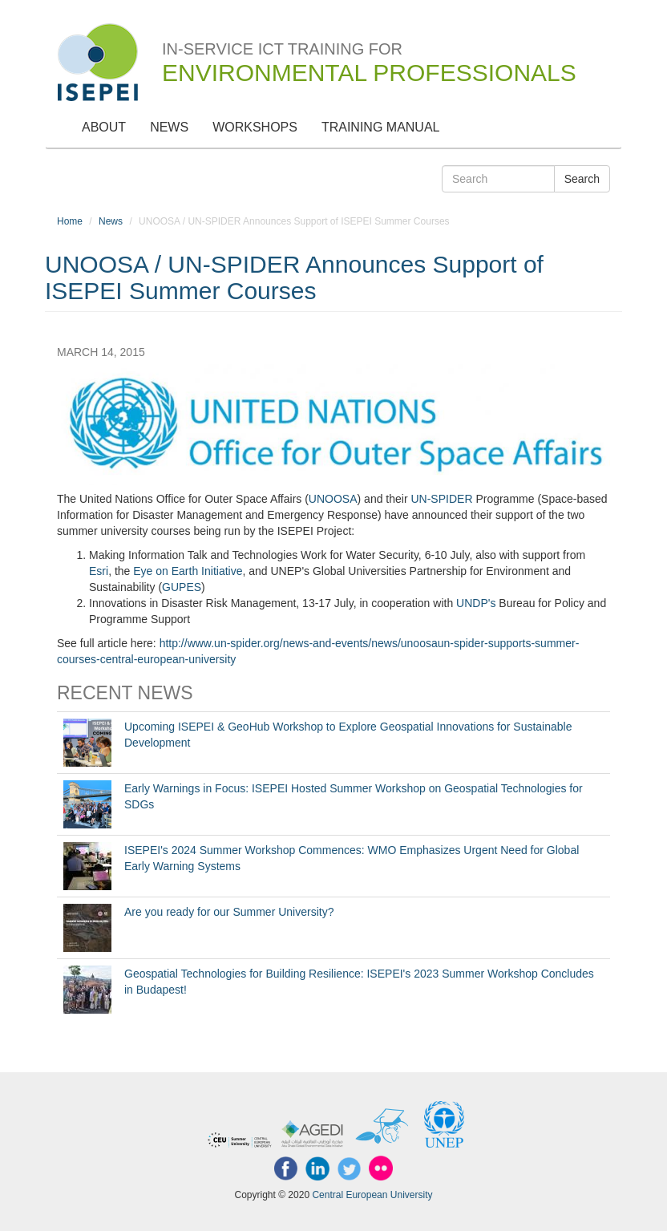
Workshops (254, 127)
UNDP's (475, 603)
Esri (98, 571)
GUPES (181, 587)
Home (70, 221)
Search (582, 178)
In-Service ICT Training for (369, 52)
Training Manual (380, 127)
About (104, 127)
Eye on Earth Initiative (187, 571)
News (169, 127)
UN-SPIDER (441, 498)
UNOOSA (333, 498)
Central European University (372, 1195)
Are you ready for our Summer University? (229, 911)
